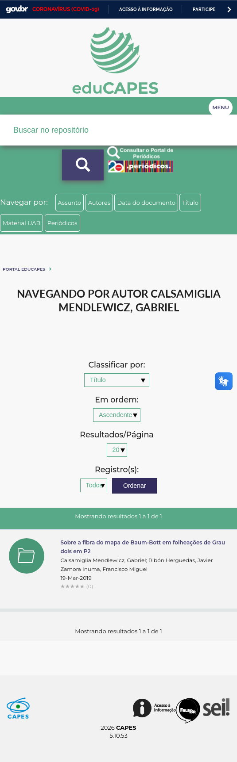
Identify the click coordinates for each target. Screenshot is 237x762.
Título (190, 202)
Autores (99, 202)
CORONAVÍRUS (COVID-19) (65, 9)
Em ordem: (116, 400)
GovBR (17, 9)
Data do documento (146, 202)
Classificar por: (116, 365)
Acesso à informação (146, 9)
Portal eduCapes (24, 269)
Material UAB (21, 222)
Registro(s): (117, 470)
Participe (204, 9)
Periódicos (62, 222)
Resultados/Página (117, 435)
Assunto (70, 202)
